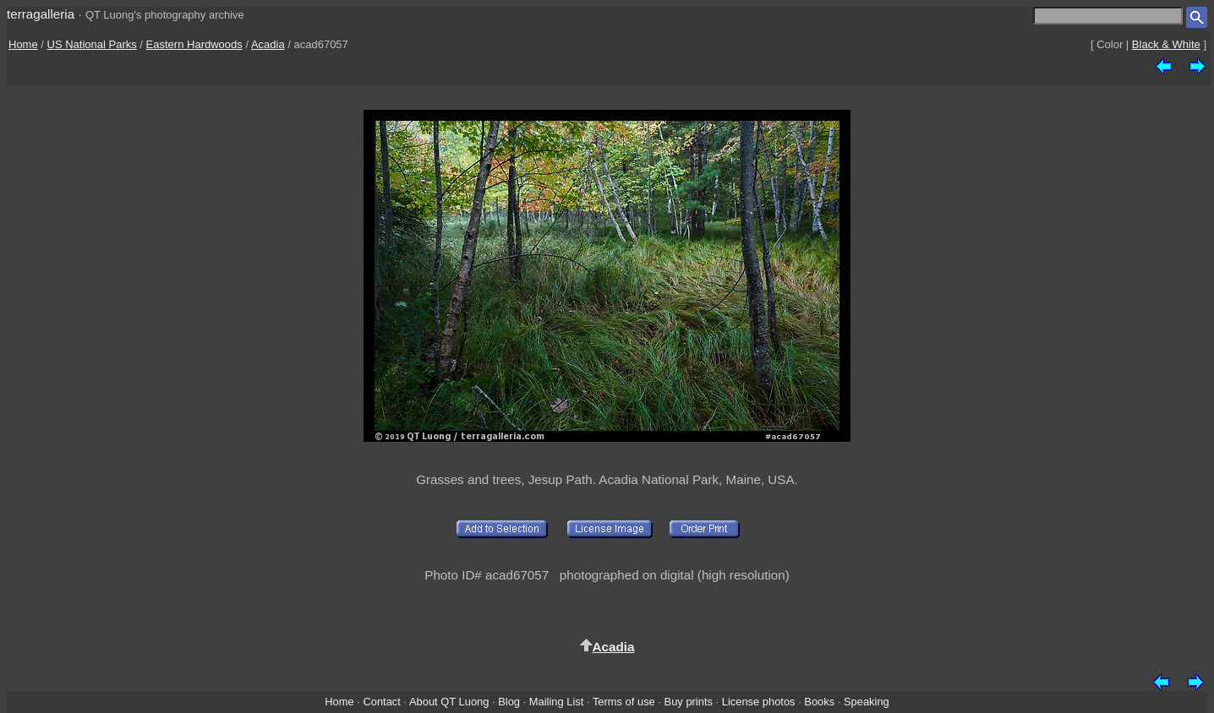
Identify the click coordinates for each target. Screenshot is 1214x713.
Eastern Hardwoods (194, 44)
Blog (509, 701)
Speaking (866, 701)
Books (819, 701)
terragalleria (40, 14)
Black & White (1166, 44)
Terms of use (624, 701)
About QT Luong (449, 701)
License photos (759, 701)
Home (23, 44)
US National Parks (92, 44)
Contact (381, 701)
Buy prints (688, 701)
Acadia (268, 44)
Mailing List (556, 701)
